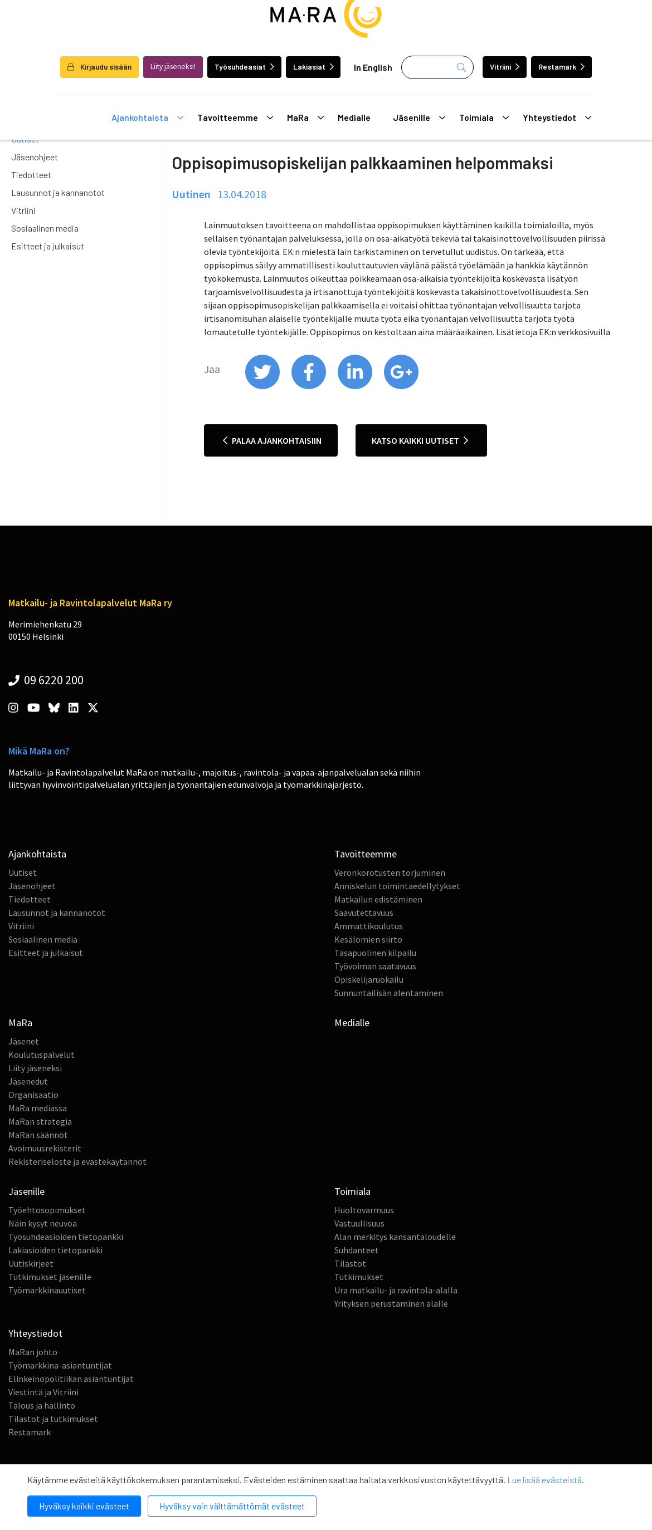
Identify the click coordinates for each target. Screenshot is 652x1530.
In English (373, 67)
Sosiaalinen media (45, 228)
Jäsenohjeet (34, 156)
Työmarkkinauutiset (47, 1290)
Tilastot (350, 1263)
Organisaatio (33, 1094)
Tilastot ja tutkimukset (53, 1418)
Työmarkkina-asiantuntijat (60, 1365)
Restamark (561, 66)
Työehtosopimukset (47, 1209)
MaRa (305, 117)
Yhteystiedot (557, 117)
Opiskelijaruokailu (368, 979)
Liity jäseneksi (35, 1067)
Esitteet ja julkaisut (47, 246)
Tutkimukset (358, 1276)
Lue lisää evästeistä (544, 1479)
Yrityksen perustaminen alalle (391, 1303)
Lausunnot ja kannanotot (58, 192)
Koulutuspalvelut (41, 1054)
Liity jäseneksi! (173, 66)
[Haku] (437, 67)
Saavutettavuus (363, 912)
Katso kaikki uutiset (420, 440)
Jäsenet (23, 1041)
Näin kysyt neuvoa (42, 1223)
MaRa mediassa (37, 1108)
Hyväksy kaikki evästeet (84, 1505)
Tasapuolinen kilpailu (375, 952)
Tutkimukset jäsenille (49, 1276)
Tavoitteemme (235, 117)
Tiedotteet (31, 174)
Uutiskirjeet (30, 1263)
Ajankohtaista (147, 117)
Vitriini (504, 66)
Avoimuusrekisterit (44, 1148)
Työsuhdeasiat (244, 66)
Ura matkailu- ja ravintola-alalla (396, 1290)
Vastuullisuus (359, 1223)
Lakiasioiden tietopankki (55, 1250)
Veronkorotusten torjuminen (389, 872)
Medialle (354, 117)
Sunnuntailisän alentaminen (388, 992)
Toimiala (484, 117)
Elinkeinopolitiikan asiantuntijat (71, 1378)
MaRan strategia (40, 1121)
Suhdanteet (356, 1250)
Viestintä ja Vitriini (43, 1391)
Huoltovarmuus (364, 1209)
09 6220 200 (46, 680)
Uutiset (22, 872)
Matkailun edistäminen (378, 899)
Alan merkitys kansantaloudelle (395, 1236)
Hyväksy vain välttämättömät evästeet (232, 1505)
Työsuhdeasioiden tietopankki (65, 1236)
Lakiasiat (313, 66)
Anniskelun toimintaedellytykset (397, 885)
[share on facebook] (309, 386)
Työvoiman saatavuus (375, 966)
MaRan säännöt (38, 1134)
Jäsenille (419, 117)
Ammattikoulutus (368, 925)
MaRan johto (32, 1351)
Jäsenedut (28, 1081)
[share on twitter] (263, 386)
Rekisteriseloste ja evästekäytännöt (77, 1161)
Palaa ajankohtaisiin (272, 440)
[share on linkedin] (356, 386)
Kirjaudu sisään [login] (99, 66)
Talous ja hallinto (41, 1405)
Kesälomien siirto (368, 939)
